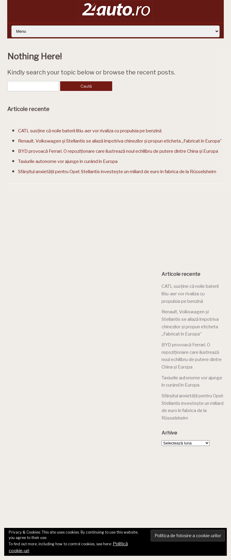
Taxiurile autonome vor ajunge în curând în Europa (68, 161)
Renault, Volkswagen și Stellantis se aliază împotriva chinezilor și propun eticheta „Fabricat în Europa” (120, 141)
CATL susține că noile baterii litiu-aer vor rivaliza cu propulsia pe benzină (90, 131)
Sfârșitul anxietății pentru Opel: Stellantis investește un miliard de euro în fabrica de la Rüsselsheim (117, 171)
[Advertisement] (196, 231)
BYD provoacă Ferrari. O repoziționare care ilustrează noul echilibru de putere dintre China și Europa (118, 151)
